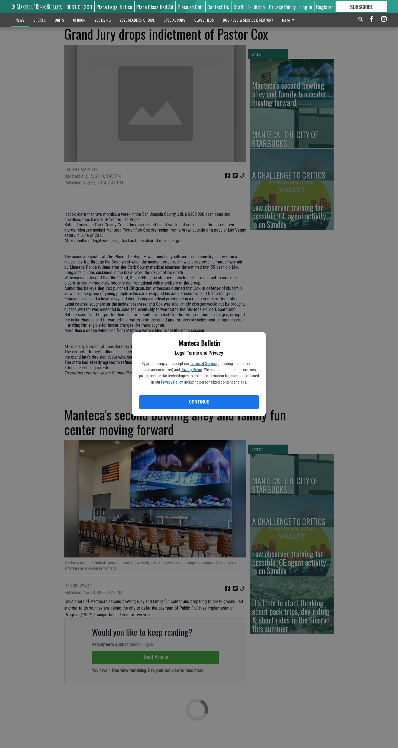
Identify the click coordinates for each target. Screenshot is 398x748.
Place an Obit (190, 6)
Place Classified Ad (154, 6)
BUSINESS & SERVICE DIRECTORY (248, 20)
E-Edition (256, 6)
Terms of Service (203, 363)
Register (324, 6)
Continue (199, 402)
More (289, 19)
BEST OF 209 (79, 6)
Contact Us (218, 6)
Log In (306, 6)
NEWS (20, 20)
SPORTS (39, 20)
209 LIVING (102, 20)
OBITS (59, 20)
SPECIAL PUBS (174, 20)
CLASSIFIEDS (204, 20)
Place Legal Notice (114, 6)
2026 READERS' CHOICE (137, 20)
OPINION (79, 20)
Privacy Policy (191, 369)
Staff (238, 6)
